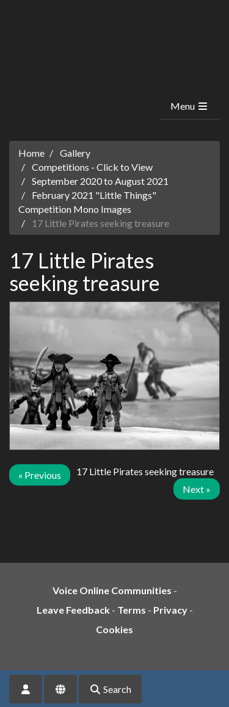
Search (110, 689)
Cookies (114, 629)
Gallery (75, 153)
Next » (197, 489)
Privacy (170, 609)
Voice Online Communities (112, 590)
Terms (131, 609)
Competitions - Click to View (92, 167)
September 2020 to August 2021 (100, 181)
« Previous (39, 475)
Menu (189, 106)
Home (31, 153)
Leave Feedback (73, 609)
